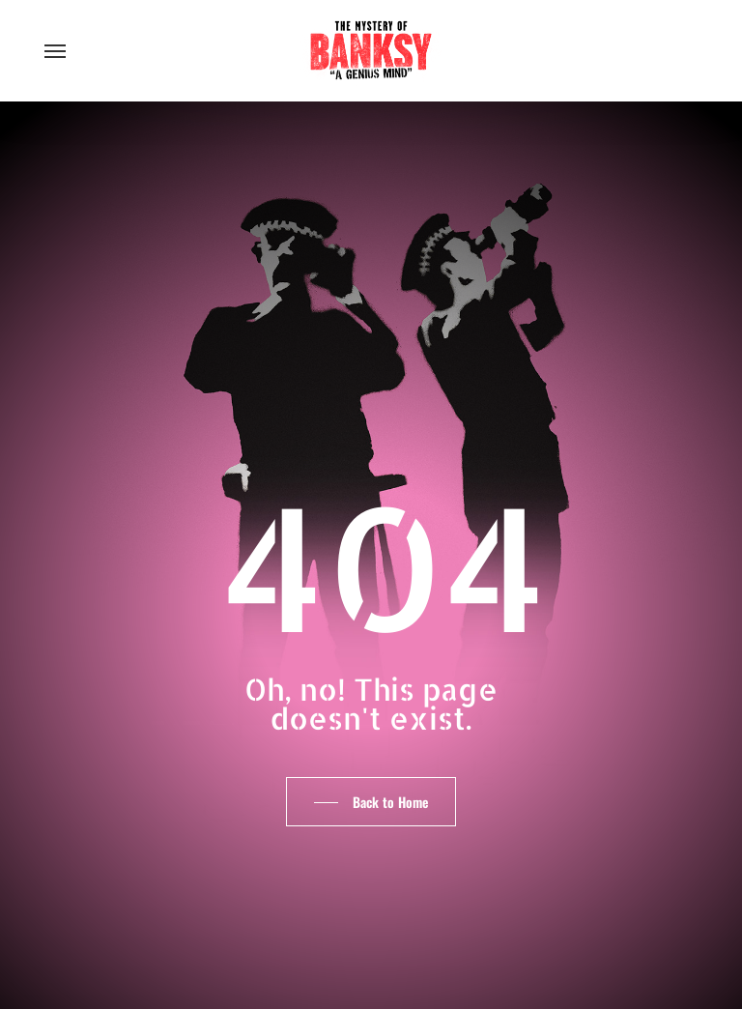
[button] (55, 50)
